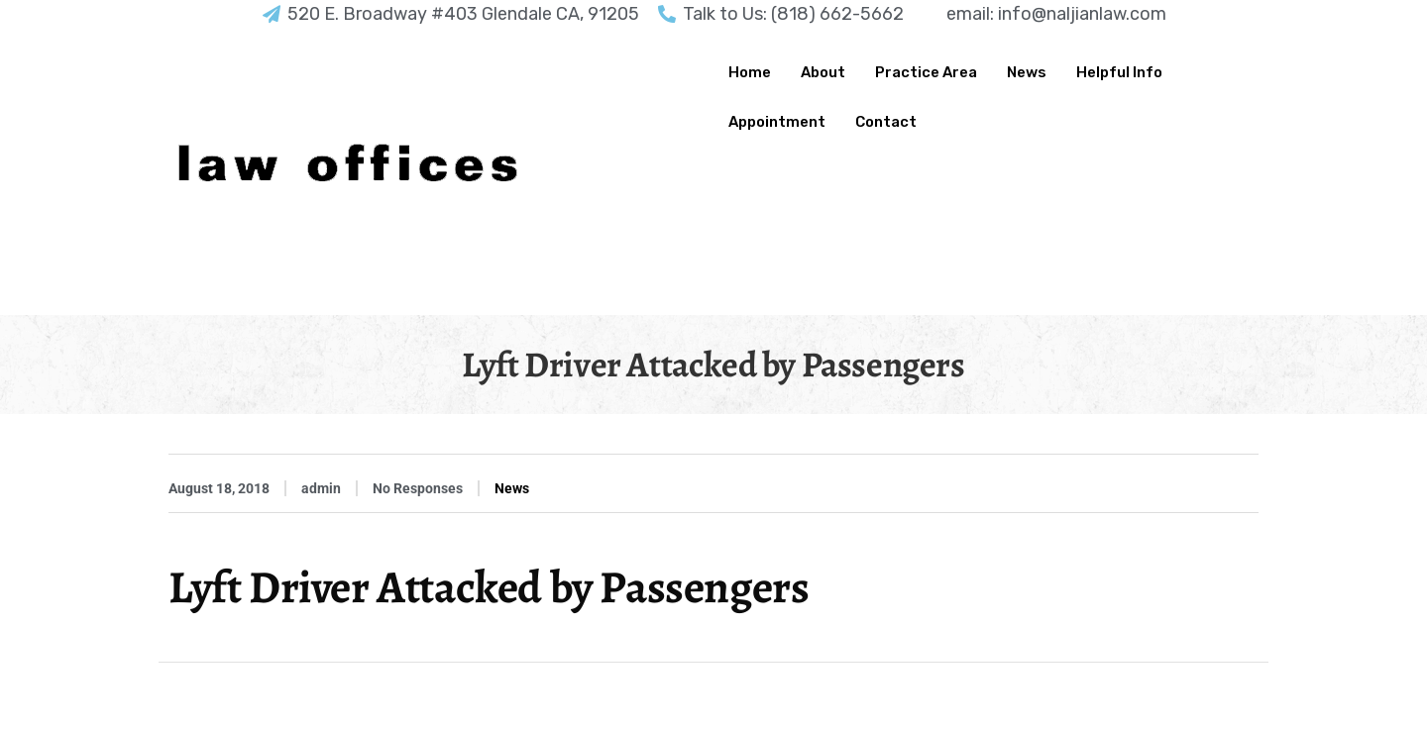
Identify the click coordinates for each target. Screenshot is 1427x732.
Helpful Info (1119, 72)
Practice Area (926, 72)
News (1026, 72)
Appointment (776, 122)
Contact (886, 122)
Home (749, 72)
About (823, 72)
